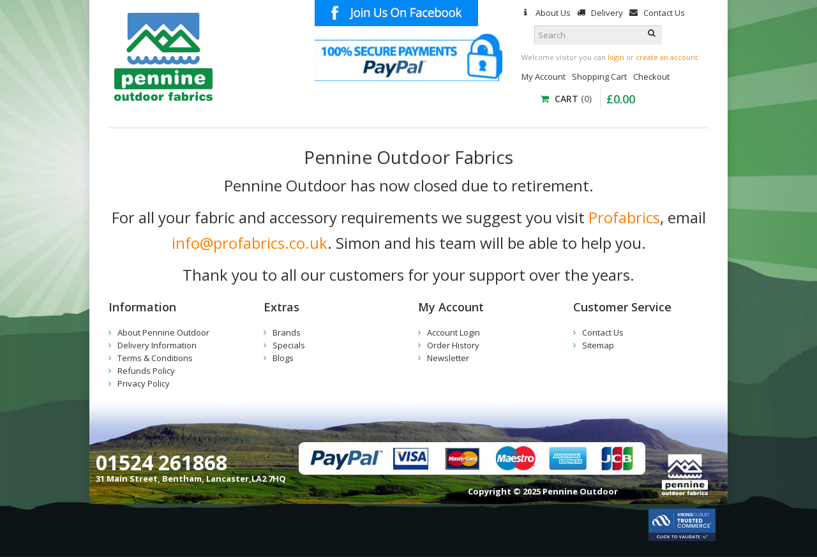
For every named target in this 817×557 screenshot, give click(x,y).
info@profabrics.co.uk (249, 242)
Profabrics (624, 217)
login (616, 57)
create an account (667, 57)
